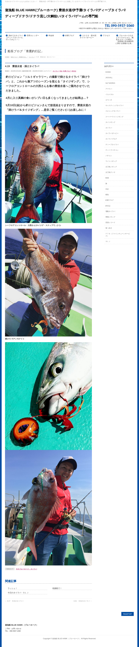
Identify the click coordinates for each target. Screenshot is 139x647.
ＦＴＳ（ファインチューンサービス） (117, 235)
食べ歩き (108, 228)
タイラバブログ (111, 139)
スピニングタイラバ (112, 111)
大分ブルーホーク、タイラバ (26, 569)
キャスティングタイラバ (114, 105)
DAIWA (108, 72)
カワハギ (108, 100)
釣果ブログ (67, 71)
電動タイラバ (110, 211)
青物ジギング (110, 217)
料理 (107, 178)
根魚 (107, 195)
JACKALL (109, 78)
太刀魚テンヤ (110, 172)
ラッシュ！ (12, 588)
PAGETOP (127, 614)
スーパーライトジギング (114, 117)
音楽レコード (110, 222)
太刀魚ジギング (111, 167)
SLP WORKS (110, 83)
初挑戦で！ (57, 588)
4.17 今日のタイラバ (14, 601)
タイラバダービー (112, 133)
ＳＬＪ (107, 241)
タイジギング (110, 122)
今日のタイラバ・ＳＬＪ (18, 593)
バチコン (108, 156)
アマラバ (108, 89)
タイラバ (56, 71)
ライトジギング (111, 161)
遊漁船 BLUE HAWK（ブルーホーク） (66, 639)
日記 (60, 71)
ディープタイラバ (112, 145)
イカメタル (109, 94)
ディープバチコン (112, 150)
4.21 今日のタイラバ (83, 601)
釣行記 (74, 71)
